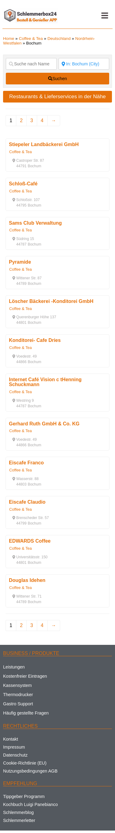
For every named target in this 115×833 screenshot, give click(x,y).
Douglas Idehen (27, 580)
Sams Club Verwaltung (35, 223)
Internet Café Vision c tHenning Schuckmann (45, 382)
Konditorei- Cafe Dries (35, 340)
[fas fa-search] (57, 78)
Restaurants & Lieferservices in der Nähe (57, 96)
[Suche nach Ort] (84, 64)
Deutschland (59, 38)
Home (8, 38)
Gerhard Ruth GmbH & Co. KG (44, 423)
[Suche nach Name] (31, 64)
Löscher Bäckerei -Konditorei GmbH (51, 301)
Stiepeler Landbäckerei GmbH (44, 144)
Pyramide (20, 262)
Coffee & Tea (31, 38)
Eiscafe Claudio (27, 502)
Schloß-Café (23, 183)
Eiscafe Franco (26, 462)
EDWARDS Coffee (30, 541)
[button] (104, 15)
